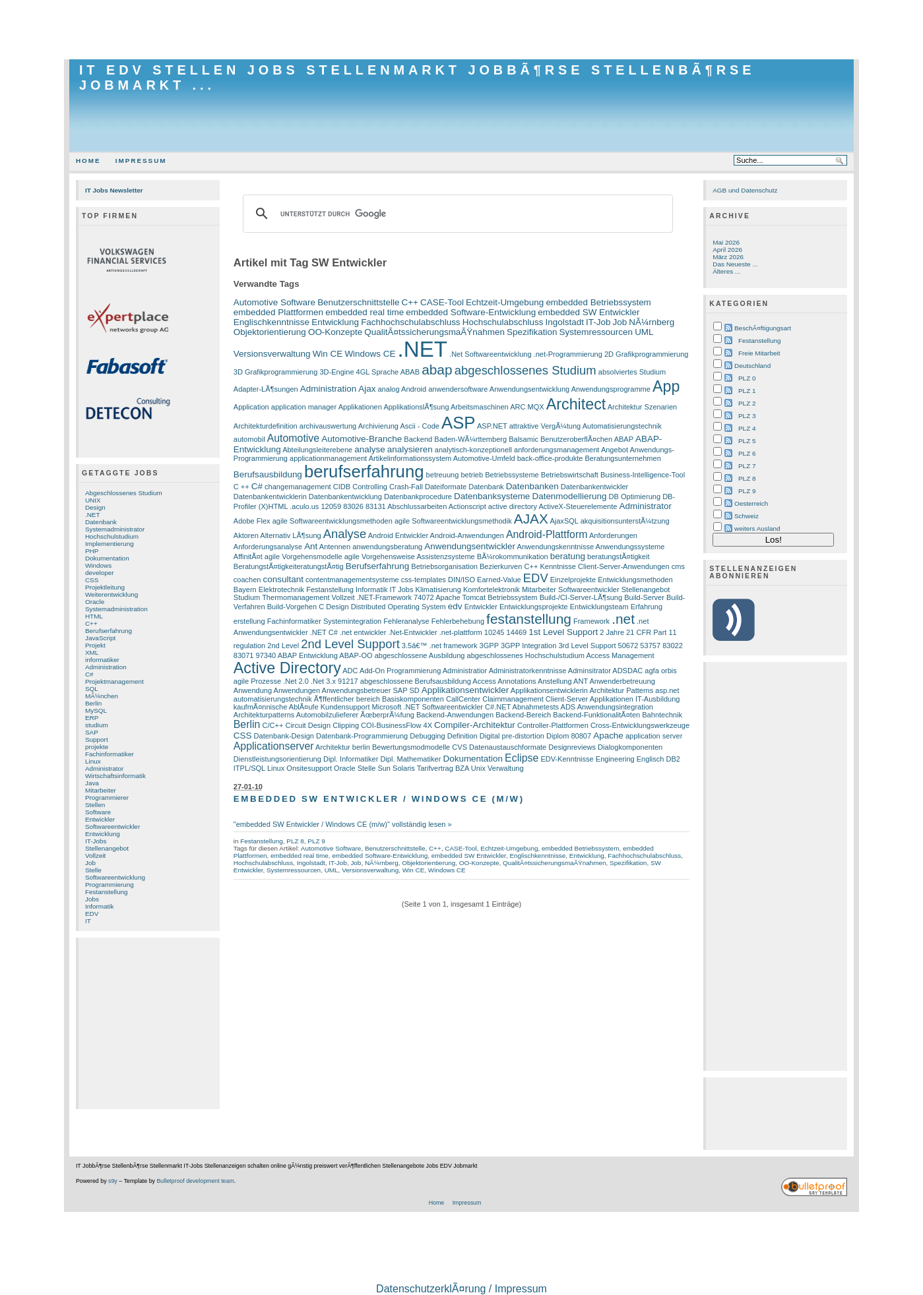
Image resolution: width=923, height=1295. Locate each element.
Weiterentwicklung (111, 594)
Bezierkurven (501, 566)
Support (96, 739)
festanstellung (528, 618)
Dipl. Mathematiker (410, 759)
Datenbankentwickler (594, 487)
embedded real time (364, 312)
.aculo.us (304, 506)
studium (96, 725)
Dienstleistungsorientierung (277, 759)
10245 (494, 632)
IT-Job (598, 322)
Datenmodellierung (569, 496)
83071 (244, 655)
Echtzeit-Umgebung (505, 302)
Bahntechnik (662, 715)
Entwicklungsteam (599, 607)
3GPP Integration (528, 645)
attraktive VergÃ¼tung (545, 426)
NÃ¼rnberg (651, 322)
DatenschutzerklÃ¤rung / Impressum (461, 1288)
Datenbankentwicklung (345, 496)
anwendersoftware (458, 389)
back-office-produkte (550, 458)
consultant (283, 579)
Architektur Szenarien (642, 407)
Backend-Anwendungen (454, 715)
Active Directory (287, 668)
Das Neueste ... (735, 264)
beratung (567, 556)
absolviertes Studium (632, 372)
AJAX (531, 518)
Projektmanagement (114, 681)
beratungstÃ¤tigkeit (618, 556)
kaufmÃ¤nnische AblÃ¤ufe (276, 707)
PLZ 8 (294, 841)
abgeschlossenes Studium (525, 370)
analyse (369, 449)
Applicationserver (274, 746)
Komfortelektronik (491, 589)
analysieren (410, 449)
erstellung (249, 621)
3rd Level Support (587, 645)
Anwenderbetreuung (621, 681)
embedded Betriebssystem (598, 302)
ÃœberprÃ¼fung (387, 715)
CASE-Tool (442, 302)
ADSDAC (627, 671)
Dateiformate (445, 487)
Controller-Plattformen (553, 725)
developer (99, 572)
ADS (568, 707)
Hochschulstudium (112, 536)
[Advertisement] (462, 29)
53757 (650, 645)
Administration (106, 667)
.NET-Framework (384, 597)
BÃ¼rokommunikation (512, 556)
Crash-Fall (406, 487)
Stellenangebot (107, 848)
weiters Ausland (757, 528)
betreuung (442, 475)
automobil (249, 439)
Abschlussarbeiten (417, 506)
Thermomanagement (295, 597)
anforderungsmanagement (556, 450)
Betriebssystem (512, 597)
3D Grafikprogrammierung (276, 372)
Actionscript (467, 506)
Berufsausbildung (268, 474)
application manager (303, 407)
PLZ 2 (746, 403)
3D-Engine (336, 372)
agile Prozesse (257, 681)
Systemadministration (116, 609)
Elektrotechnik (281, 589)
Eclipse (521, 758)
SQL (91, 688)
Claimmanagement (513, 699)
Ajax (366, 389)
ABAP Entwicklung (308, 655)
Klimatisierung (438, 589)
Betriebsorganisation (444, 566)
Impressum (141, 160)
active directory (512, 506)
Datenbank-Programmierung (362, 736)
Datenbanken (532, 486)
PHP (91, 551)
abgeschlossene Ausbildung (420, 655)
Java (92, 783)
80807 (581, 736)
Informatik (99, 906)
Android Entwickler (398, 535)
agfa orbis (660, 671)
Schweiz (746, 516)
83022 (672, 645)
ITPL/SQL (249, 768)
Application (251, 407)
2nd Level (283, 645)
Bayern (245, 589)
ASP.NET (492, 426)
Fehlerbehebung (457, 621)
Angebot (614, 450)
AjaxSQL (564, 521)
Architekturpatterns (264, 715)
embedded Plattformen (278, 312)
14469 (517, 632)
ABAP (623, 439)
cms (678, 566)
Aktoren (246, 535)
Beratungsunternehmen (622, 458)
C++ (91, 623)
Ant (310, 546)
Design (95, 507)
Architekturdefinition (266, 426)
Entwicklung (102, 833)
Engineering (615, 759)
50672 (628, 645)
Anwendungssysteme (630, 547)
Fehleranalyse (406, 621)
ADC (350, 671)
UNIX (93, 500)
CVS (459, 747)
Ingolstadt (565, 322)
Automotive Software (274, 302)
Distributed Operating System (398, 607)
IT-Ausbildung (657, 699)
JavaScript (100, 638)
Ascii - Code (419, 426)
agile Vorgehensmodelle (303, 556)
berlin (361, 747)
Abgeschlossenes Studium (123, 493)
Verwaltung (506, 768)
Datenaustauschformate (507, 747)
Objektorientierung (270, 332)
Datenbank (101, 522)
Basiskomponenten (413, 699)
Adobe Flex (252, 521)
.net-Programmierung (568, 354)
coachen (247, 580)
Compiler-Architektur (474, 725)
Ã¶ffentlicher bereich (347, 699)
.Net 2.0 (296, 681)
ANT (580, 681)
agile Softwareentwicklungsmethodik (453, 521)
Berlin (93, 703)
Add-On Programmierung (400, 671)
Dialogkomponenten (630, 747)
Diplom (557, 736)
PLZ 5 (746, 440)
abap (437, 369)
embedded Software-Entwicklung (471, 312)
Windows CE (369, 354)
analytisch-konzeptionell (473, 450)
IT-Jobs (96, 841)
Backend (418, 439)
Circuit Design (308, 725)
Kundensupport (345, 707)
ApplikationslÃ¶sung (416, 407)
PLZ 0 (746, 378)
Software (98, 812)
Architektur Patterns (621, 690)
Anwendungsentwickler (469, 546)
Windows (98, 565)
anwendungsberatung (387, 547)
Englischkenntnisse (271, 322)
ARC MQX (527, 407)
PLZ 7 (746, 465)
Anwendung (253, 690)
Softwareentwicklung (115, 877)
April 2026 (727, 249)
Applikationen (360, 407)
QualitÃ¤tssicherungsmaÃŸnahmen (434, 332)
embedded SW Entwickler (588, 312)
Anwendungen (297, 690)
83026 (353, 506)
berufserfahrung (364, 471)
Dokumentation (107, 558)
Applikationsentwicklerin (549, 690)
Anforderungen (613, 535)
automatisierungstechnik (273, 699)
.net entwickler (363, 632)
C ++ (241, 487)
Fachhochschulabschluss (410, 322)
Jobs (92, 899)
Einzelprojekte (573, 580)
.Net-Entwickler (412, 632)
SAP (91, 732)
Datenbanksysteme (492, 496)
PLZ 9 (316, 841)
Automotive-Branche (361, 439)
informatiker (102, 659)
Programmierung (109, 884)
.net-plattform (460, 632)
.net (623, 618)
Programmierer (107, 797)
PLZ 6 (746, 453)
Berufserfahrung (108, 630)
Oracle (94, 601)
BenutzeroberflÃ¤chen (576, 439)
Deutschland (752, 365)
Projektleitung (105, 587)
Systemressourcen (596, 332)
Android (413, 389)
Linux (93, 761)
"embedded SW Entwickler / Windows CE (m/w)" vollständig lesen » (343, 824)
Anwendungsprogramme (611, 389)
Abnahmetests (536, 707)
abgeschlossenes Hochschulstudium (526, 655)
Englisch (650, 759)
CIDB (341, 487)
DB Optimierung (634, 496)
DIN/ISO (461, 580)
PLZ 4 (746, 428)
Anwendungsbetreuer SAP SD (371, 690)
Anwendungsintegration (615, 707)
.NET (92, 514)
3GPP (489, 645)
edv (455, 606)
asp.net (667, 690)
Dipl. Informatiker (350, 759)
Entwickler (100, 819)
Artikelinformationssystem (410, 458)
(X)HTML (273, 506)
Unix (478, 768)
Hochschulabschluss (503, 322)
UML (644, 332)
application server (653, 736)
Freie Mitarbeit (759, 353)
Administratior (465, 671)
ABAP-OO (355, 655)
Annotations (516, 681)
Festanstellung (106, 891)
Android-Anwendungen (467, 535)
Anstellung (555, 681)
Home (88, 160)
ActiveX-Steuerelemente (578, 506)
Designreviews (572, 747)
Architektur (332, 747)
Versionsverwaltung (272, 354)
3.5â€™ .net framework (440, 645)
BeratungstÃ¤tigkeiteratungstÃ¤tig (289, 566)
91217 (348, 681)
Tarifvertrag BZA (443, 768)
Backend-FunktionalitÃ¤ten (596, 715)
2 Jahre (612, 632)
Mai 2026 (726, 242)
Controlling (369, 487)
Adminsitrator (589, 671)
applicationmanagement (328, 458)
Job (90, 862)
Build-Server (644, 597)
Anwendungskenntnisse (555, 547)
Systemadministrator (114, 529)
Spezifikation (532, 332)
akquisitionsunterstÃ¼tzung (625, 521)
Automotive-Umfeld (484, 458)
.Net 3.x (323, 681)
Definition (462, 736)
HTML (94, 616)
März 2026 (728, 256)
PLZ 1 (746, 390)
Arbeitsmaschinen (480, 407)
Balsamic (523, 439)
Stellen (95, 804)
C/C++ (272, 725)
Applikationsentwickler (465, 690)
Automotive (293, 438)
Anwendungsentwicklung (529, 389)
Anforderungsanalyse (268, 547)
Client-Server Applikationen (589, 699)
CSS (91, 580)
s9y (112, 1181)
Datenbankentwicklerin (270, 496)
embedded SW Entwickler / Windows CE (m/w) (379, 799)
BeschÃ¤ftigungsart (762, 328)
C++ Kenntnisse (550, 566)
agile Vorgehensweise (379, 556)
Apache (608, 735)
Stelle (93, 870)
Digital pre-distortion (512, 736)
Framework (591, 621)
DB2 (673, 759)
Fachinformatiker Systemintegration (324, 621)
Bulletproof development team (195, 1181)
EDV (91, 913)
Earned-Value (499, 580)
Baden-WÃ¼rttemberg (470, 439)
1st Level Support (563, 632)
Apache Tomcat (460, 597)
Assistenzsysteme (445, 556)
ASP (458, 422)
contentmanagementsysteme (352, 580)
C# (89, 674)
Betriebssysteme (512, 475)
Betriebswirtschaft (569, 475)
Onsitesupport (309, 768)
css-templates (423, 580)
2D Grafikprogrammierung (646, 354)
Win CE (328, 354)
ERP (91, 717)
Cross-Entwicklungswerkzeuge (639, 725)
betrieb (472, 475)
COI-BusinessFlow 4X (396, 725)
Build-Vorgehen (292, 607)
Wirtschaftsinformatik (115, 775)
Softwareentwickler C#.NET (466, 707)
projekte (96, 746)
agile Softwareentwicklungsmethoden (332, 521)
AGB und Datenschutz (745, 190)
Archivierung (378, 426)
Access (484, 681)
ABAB (410, 372)
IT (88, 920)
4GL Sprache (377, 372)
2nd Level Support (350, 644)
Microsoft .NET (396, 707)
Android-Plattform (547, 534)
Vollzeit (95, 855)
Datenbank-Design (284, 736)
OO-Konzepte (335, 332)
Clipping (346, 725)
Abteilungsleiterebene (317, 450)
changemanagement (298, 487)
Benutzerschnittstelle (358, 302)
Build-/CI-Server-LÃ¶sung (581, 597)
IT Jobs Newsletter (114, 190)
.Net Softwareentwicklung (490, 354)
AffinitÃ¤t (248, 556)
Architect (576, 404)
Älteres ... (726, 271)
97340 (266, 655)
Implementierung (109, 543)
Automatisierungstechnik (622, 426)
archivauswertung (328, 426)
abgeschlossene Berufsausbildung (415, 681)
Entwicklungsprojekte (533, 607)
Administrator (104, 768)
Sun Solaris (395, 768)
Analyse (345, 534)
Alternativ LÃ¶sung (290, 535)
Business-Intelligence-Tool (642, 475)
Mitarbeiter (100, 790)
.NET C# (324, 632)
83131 (376, 506)
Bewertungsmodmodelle (411, 747)
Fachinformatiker (109, 754)
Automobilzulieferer (327, 715)
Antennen (334, 547)
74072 (424, 597)
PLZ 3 (746, 415)
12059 (331, 506)
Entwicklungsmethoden (635, 580)
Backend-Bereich (523, 715)
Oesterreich (751, 503)
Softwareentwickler (112, 826)
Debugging (427, 736)
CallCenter (463, 699)
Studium (247, 597)
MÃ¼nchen (101, 696)
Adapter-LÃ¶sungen (266, 389)
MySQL (96, 710)
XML (91, 652)
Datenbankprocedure (418, 496)
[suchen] (455, 214)
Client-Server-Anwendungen (624, 566)
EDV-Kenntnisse (566, 759)
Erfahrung (646, 607)
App (666, 386)
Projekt (95, 645)
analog (388, 389)
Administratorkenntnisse (528, 671)
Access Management (620, 655)
